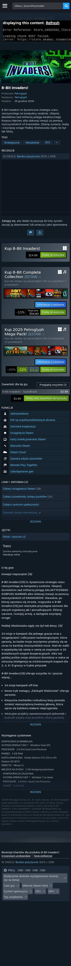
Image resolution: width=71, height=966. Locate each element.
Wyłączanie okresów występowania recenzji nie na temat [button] (31, 880)
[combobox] (37, 6)
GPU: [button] (52, 893)
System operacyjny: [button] (16, 893)
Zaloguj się (8, 223)
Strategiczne (12, 144)
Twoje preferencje (43, 858)
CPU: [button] (38, 893)
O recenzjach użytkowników (16, 858)
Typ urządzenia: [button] (13, 899)
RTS (47, 144)
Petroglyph (21, 95)
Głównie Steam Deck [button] (35, 887)
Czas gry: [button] (9, 887)
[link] (27, 314)
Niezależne (32, 144)
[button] (36, 159)
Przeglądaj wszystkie (53, 386)
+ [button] (57, 144)
